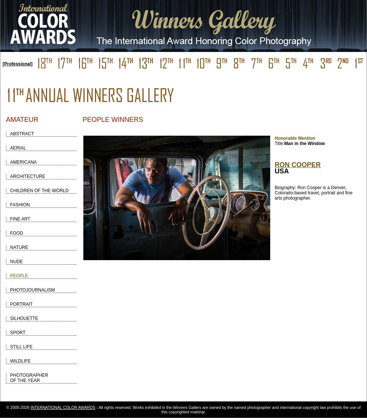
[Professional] (18, 64)
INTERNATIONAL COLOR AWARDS (63, 407)
